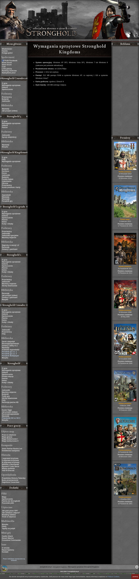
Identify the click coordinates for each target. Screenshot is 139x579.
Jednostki (6, 101)
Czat (3, 67)
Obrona (5, 183)
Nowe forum (7, 63)
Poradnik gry (7, 201)
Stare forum (7, 65)
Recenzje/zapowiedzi (10, 414)
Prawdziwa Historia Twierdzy (13, 478)
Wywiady (5, 109)
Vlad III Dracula (8, 470)
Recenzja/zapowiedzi (10, 344)
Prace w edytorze (9, 435)
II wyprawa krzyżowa (10, 460)
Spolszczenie (7, 89)
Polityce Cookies (113, 576)
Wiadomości (7, 49)
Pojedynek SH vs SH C (11, 418)
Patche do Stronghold (11, 501)
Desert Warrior (8, 538)
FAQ (3, 159)
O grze (4, 83)
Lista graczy (7, 69)
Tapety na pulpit (8, 528)
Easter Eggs (7, 410)
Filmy (4, 526)
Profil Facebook (10, 61)
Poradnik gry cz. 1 (9, 352)
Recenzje (5, 199)
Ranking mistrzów (9, 71)
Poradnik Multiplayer (10, 356)
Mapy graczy (7, 437)
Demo (4, 222)
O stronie (6, 548)
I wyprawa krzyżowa (10, 458)
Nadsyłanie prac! (9, 73)
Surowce (5, 171)
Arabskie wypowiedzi (10, 350)
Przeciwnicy (7, 97)
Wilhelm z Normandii (10, 464)
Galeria (5, 87)
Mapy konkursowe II (10, 441)
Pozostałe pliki (8, 503)
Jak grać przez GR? (10, 511)
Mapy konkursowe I (10, 439)
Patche (5, 127)
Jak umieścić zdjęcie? (11, 513)
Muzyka (5, 147)
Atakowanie (7, 181)
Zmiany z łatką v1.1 (10, 346)
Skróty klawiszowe (9, 286)
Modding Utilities (9, 515)
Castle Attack (7, 536)
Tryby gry (6, 396)
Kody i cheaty (7, 224)
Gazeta (5, 51)
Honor (4, 173)
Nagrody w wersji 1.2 (10, 245)
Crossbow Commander (11, 540)
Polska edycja (7, 376)
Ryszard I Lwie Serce (10, 466)
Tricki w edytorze (9, 517)
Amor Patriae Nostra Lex (12, 449)
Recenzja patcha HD (10, 402)
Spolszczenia (7, 499)
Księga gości (7, 53)
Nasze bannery (8, 550)
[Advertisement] (125, 91)
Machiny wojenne (9, 238)
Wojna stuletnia (8, 468)
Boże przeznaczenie (10, 480)
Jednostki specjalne (10, 236)
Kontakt (5, 552)
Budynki (5, 99)
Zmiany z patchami (9, 249)
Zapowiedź (6, 195)
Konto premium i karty (11, 187)
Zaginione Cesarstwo (10, 482)
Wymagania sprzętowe (11, 85)
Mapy (4, 497)
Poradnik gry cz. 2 (9, 354)
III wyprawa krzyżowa (10, 462)
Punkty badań (7, 179)
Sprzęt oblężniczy (9, 137)
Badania (5, 177)
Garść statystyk (8, 342)
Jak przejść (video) (9, 111)
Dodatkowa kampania (11, 451)
